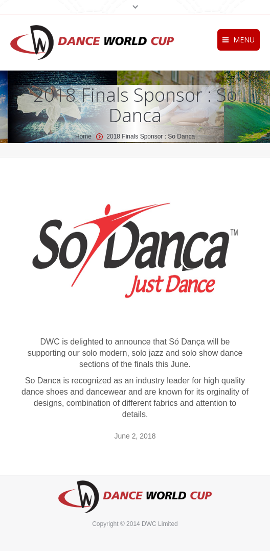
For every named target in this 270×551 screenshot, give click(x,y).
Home (83, 136)
